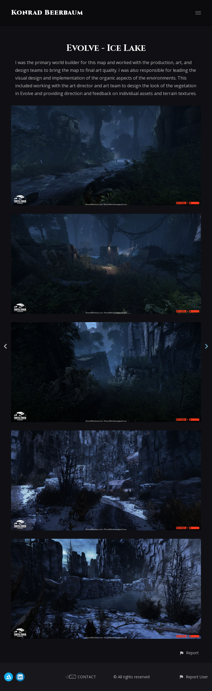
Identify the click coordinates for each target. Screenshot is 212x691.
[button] (189, 652)
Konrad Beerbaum (47, 12)
